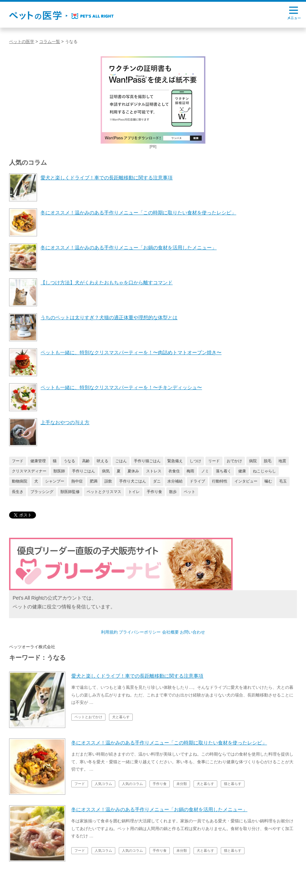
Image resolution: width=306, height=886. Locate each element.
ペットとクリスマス (104, 492)
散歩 (173, 492)
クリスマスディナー (29, 471)
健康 (242, 471)
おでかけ (234, 461)
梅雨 (190, 471)
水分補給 (175, 481)
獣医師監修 (70, 492)
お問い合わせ (192, 632)
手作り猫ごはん (147, 461)
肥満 (93, 481)
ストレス (153, 471)
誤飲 (108, 481)
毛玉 (283, 481)
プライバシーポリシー (140, 632)
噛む (268, 481)
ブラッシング (41, 492)
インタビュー (245, 481)
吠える (102, 461)
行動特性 (219, 481)
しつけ (195, 461)
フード (17, 461)
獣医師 (59, 471)
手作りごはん (83, 471)
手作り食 (154, 492)
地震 (282, 461)
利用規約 (109, 632)
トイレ (134, 492)
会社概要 (170, 632)
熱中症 (77, 481)
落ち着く (223, 471)
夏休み (133, 471)
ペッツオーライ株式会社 (32, 646)
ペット (189, 492)
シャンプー (54, 481)
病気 (106, 471)
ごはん (121, 461)
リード (214, 461)
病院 (253, 461)
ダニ (157, 481)
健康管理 (38, 461)
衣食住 (174, 471)
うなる (69, 461)
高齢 (86, 461)
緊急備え (175, 461)
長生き (17, 492)
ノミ (205, 471)
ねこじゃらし (264, 471)
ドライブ (197, 481)
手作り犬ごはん (132, 481)
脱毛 (267, 461)
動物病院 (19, 481)
